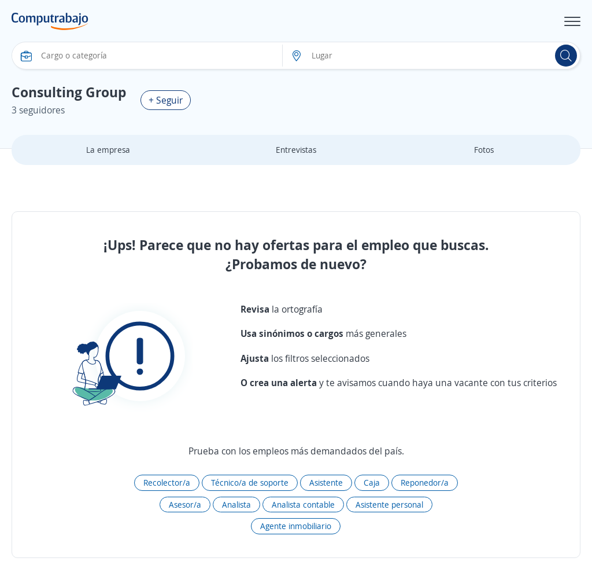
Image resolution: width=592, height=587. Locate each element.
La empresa (108, 149)
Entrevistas (296, 149)
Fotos (484, 149)
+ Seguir (166, 100)
